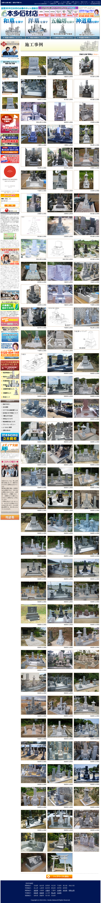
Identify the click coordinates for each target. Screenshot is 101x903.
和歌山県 (72, 890)
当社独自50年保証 (95, 3)
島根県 (42, 893)
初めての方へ (84, 2)
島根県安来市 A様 (10, 93)
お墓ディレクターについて (80, 3)
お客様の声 (53, 3)
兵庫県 (59, 890)
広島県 (59, 893)
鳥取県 (36, 893)
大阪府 (47, 890)
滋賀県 (36, 890)
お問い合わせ (75, 2)
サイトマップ (47, 2)
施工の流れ (61, 3)
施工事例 (68, 3)
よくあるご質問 (65, 2)
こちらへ (95, 54)
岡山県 (53, 893)
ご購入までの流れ (95, 2)
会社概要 (56, 2)
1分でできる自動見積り (41, 3)
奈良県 (65, 890)
